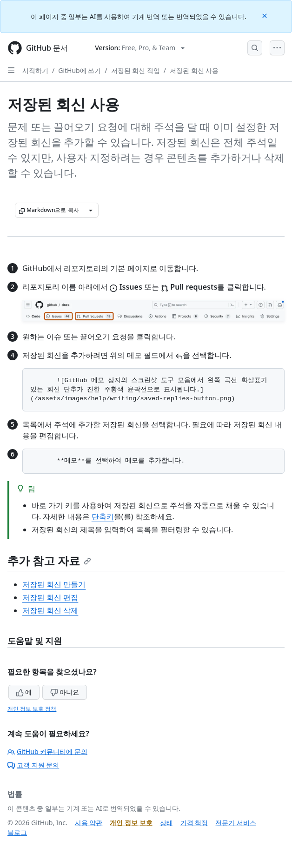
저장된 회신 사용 (194, 70)
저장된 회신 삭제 (50, 610)
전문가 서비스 (235, 822)
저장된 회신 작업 (135, 70)
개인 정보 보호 (131, 822)
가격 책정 (194, 822)
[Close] (265, 15)
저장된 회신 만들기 (54, 584)
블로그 (17, 832)
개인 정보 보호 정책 (31, 709)
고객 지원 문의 (33, 765)
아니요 (64, 692)
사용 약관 (89, 822)
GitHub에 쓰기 (79, 70)
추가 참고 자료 (49, 560)
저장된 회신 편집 (50, 597)
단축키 (103, 516)
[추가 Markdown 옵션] (91, 210)
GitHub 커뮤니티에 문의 (47, 751)
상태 (166, 822)
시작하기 (35, 70)
